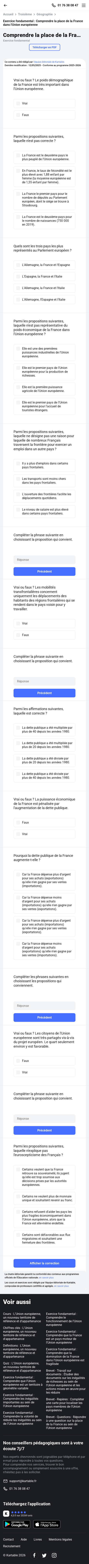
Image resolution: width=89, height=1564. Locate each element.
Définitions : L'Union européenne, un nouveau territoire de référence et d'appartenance (19, 1351)
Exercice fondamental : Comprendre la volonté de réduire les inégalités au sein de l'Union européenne (22, 1418)
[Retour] (7, 5)
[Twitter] (44, 1555)
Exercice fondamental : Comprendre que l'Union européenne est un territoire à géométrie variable (23, 1383)
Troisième (25, 14)
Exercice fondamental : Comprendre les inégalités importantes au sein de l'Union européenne (20, 1400)
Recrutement (11, 1546)
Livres (38, 1539)
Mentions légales (60, 1539)
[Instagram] (54, 1555)
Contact (8, 1539)
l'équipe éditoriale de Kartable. (49, 62)
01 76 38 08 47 (68, 5)
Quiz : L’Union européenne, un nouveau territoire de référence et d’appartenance (22, 1366)
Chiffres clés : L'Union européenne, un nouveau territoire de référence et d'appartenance (19, 1333)
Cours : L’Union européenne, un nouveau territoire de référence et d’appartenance (22, 1317)
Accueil (8, 14)
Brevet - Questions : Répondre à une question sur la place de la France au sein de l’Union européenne (66, 1422)
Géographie (45, 14)
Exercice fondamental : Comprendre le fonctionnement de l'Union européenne (64, 1319)
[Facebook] (34, 1555)
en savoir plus (46, 1277)
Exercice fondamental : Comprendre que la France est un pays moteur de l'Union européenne (64, 1337)
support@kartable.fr (22, 1481)
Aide (24, 1539)
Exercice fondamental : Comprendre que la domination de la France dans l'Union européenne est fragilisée (65, 1356)
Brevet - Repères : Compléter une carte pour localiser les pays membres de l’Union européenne (65, 1404)
